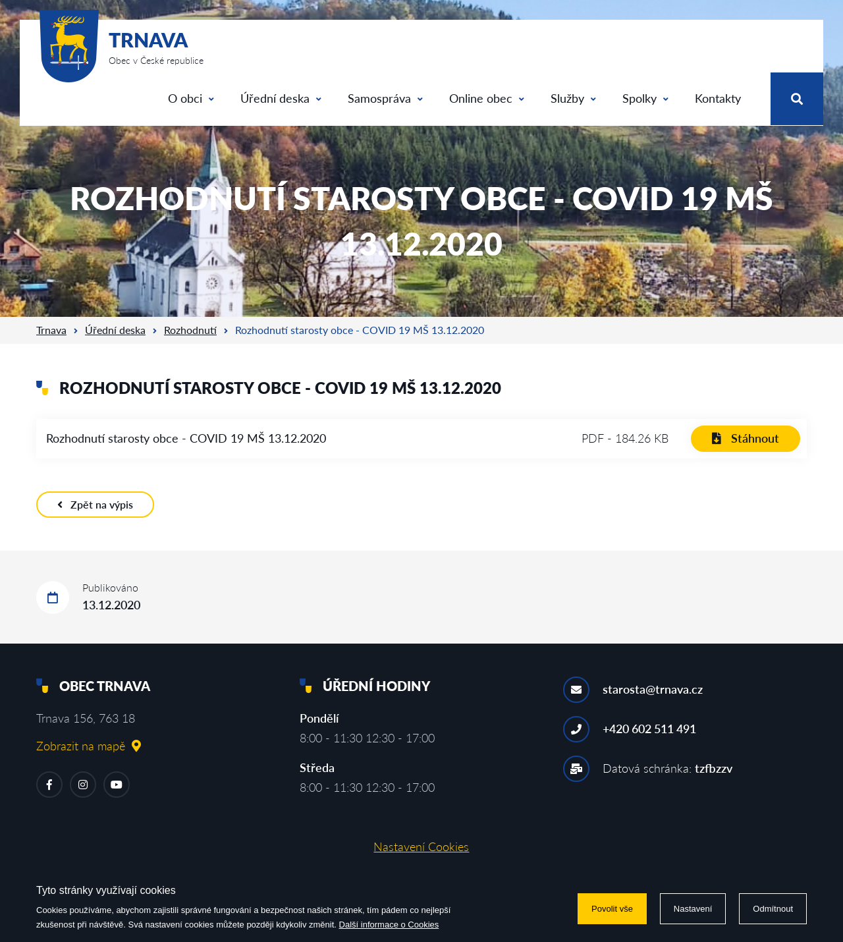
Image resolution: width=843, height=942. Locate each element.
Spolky (645, 98)
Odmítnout (773, 909)
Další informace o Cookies (389, 924)
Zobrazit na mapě (88, 745)
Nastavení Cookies (421, 846)
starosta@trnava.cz (653, 689)
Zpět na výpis (95, 504)
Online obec (486, 98)
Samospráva (385, 98)
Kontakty (718, 98)
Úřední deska (280, 98)
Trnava (51, 329)
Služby (573, 98)
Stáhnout (745, 438)
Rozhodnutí (190, 329)
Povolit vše (612, 909)
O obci (191, 98)
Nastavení (693, 909)
